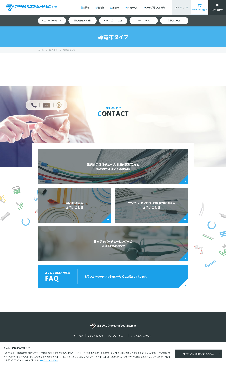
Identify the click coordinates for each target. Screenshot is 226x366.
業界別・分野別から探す (82, 20)
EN (181, 7)
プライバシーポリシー (117, 335)
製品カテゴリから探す (52, 20)
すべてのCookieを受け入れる (198, 354)
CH (186, 7)
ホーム (41, 50)
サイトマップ (78, 335)
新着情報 (99, 7)
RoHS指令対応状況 (113, 20)
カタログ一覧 (131, 7)
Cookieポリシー (50, 360)
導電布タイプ (69, 50)
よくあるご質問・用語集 (154, 7)
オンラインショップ (199, 9)
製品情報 (85, 7)
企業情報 (114, 7)
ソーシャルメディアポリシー (142, 335)
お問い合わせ (217, 9)
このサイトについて (95, 335)
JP (176, 7)
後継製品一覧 (174, 20)
